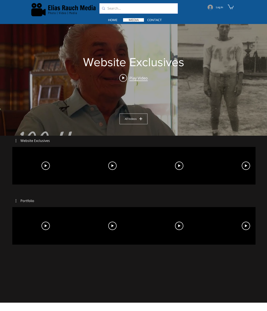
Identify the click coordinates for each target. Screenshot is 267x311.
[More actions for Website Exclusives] (33, 141)
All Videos (133, 118)
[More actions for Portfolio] (25, 201)
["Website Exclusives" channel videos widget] (133, 80)
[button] (231, 6)
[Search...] (138, 8)
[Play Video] (46, 166)
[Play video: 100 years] (133, 78)
